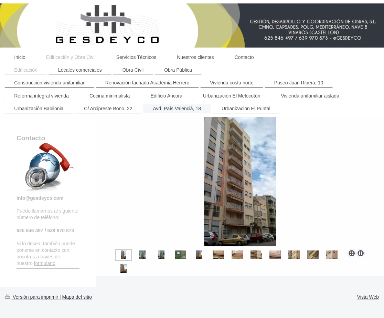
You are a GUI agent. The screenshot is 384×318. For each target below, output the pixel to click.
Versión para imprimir (32, 297)
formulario (44, 263)
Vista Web (368, 297)
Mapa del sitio (77, 297)
